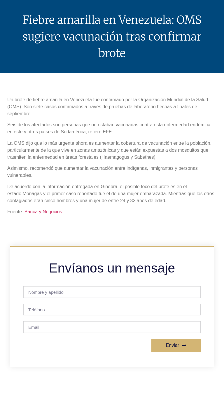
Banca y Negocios (43, 211)
